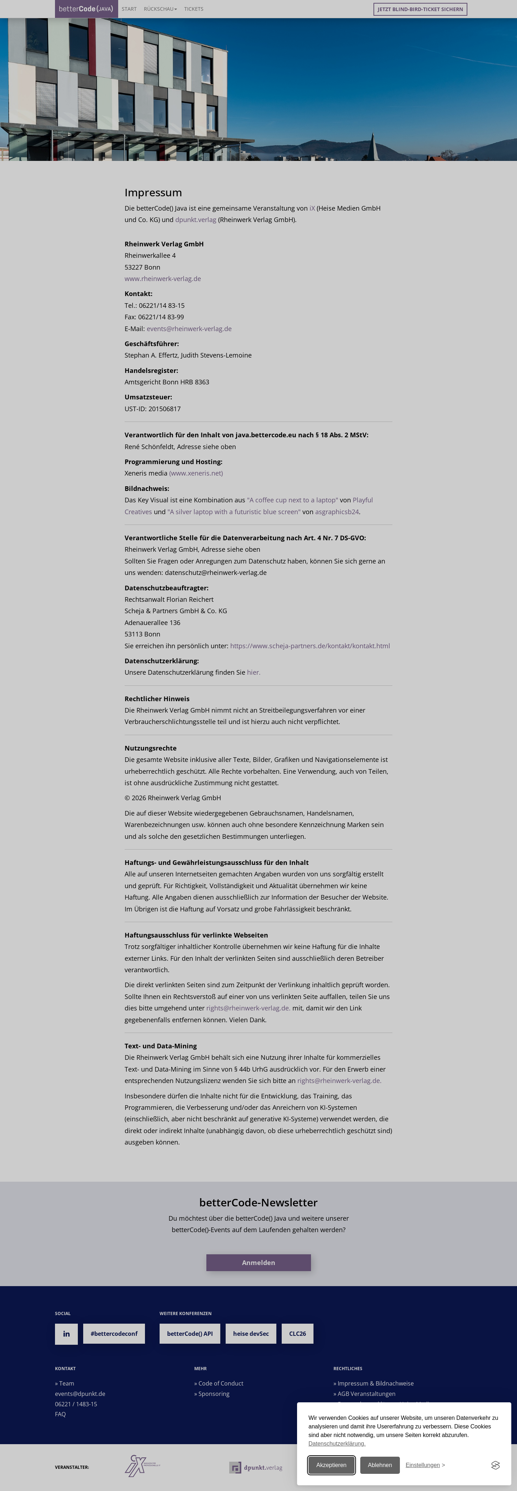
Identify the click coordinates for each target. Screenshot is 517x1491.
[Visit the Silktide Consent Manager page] (495, 1465)
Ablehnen (380, 1465)
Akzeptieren (331, 1465)
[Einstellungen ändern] (425, 1465)
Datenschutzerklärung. (337, 1444)
